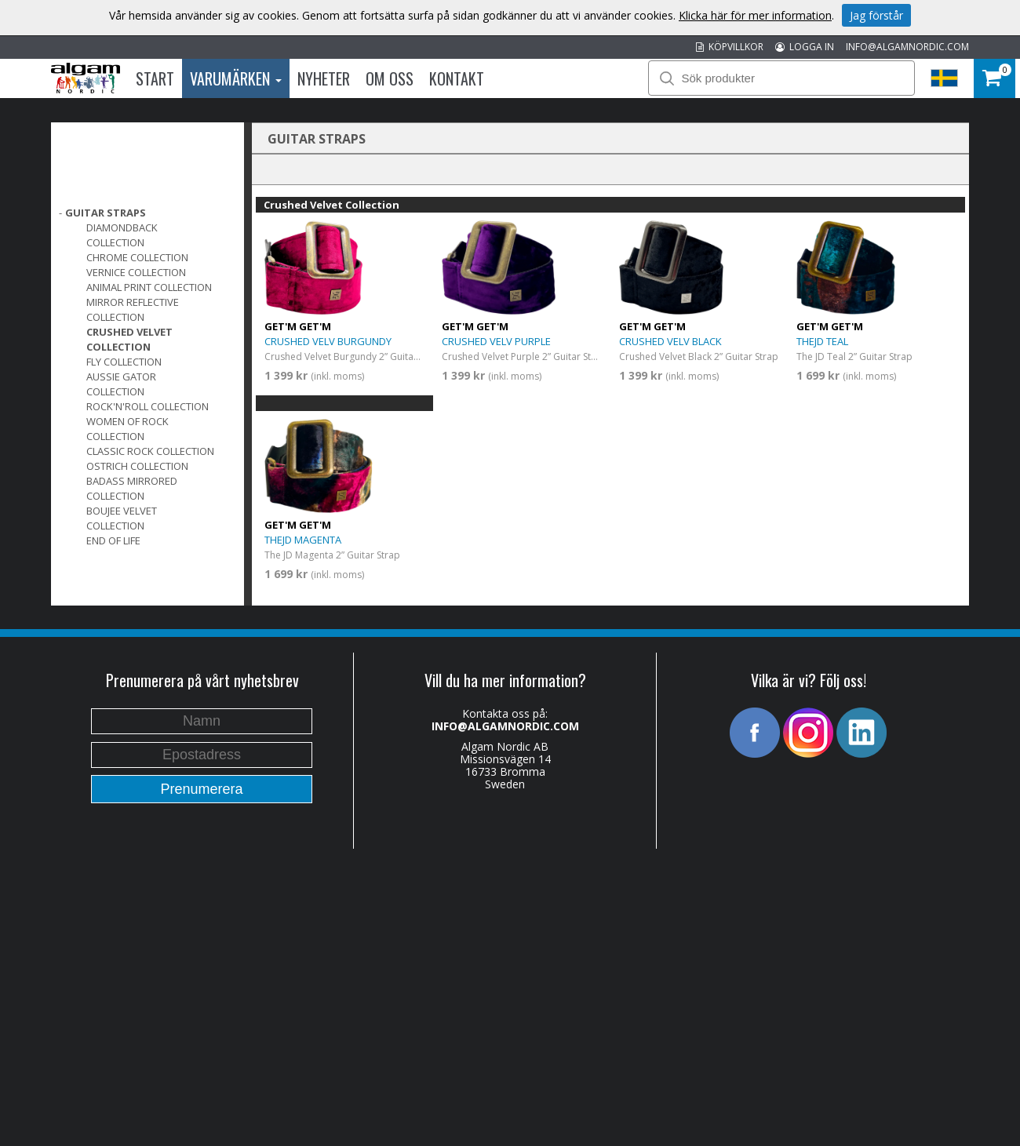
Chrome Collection (137, 257)
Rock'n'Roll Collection (147, 406)
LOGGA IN (804, 46)
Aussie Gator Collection (121, 383)
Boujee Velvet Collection (121, 518)
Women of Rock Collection (127, 428)
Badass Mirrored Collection (131, 488)
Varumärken (236, 78)
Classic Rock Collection (150, 451)
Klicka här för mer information (755, 15)
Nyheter (323, 78)
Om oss (389, 78)
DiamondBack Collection (122, 234)
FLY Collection (124, 362)
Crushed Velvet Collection (129, 339)
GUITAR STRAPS (105, 213)
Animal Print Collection (149, 287)
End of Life (113, 540)
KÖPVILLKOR (729, 46)
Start (155, 78)
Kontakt (456, 78)
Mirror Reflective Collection (132, 309)
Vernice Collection (136, 272)
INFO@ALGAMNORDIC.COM (907, 46)
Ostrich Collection (137, 466)
